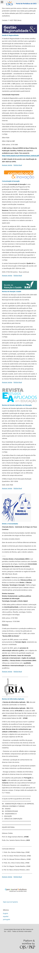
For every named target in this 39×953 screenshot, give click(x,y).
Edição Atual (18, 165)
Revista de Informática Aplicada (13, 699)
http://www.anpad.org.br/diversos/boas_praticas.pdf (20, 156)
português (6, 919)
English (5, 913)
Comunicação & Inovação (11, 181)
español (5, 916)
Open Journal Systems (10, 902)
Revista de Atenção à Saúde (11, 291)
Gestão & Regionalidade (10, 35)
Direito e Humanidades (10, 524)
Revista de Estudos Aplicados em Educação (17, 405)
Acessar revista (7, 165)
